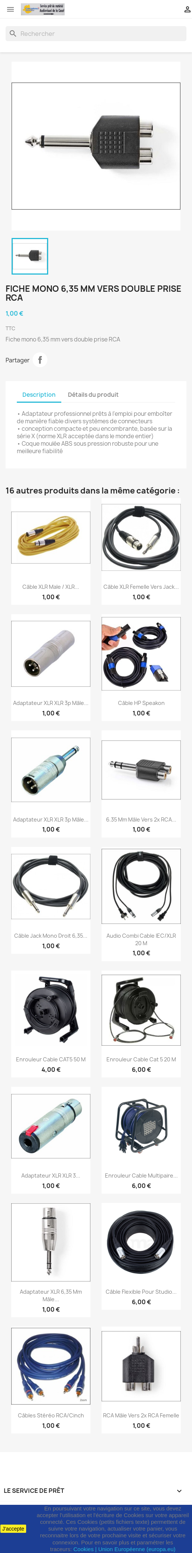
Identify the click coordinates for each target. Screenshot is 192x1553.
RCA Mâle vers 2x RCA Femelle (141, 1415)
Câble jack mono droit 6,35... (50, 935)
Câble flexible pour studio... (141, 1291)
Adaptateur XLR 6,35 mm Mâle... (51, 1295)
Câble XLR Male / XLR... (50, 586)
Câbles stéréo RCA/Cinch (51, 1415)
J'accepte (13, 1529)
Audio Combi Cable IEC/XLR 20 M (141, 939)
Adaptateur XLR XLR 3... (50, 1175)
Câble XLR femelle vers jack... (141, 586)
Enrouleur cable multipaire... (141, 1175)
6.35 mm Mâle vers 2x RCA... (141, 819)
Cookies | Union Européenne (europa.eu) (125, 1549)
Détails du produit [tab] (93, 395)
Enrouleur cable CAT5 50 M (51, 1059)
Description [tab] (39, 395)
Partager (39, 359)
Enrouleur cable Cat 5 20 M (141, 1059)
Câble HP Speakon (141, 702)
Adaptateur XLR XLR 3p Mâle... (51, 702)
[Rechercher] (96, 33)
